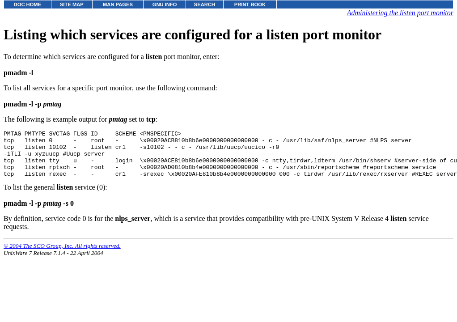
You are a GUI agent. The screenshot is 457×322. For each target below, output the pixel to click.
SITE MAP (72, 4)
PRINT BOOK (250, 4)
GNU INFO (164, 4)
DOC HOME (28, 4)
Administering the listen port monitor (400, 13)
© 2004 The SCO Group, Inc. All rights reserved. (62, 255)
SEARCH (204, 4)
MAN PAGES (118, 4)
